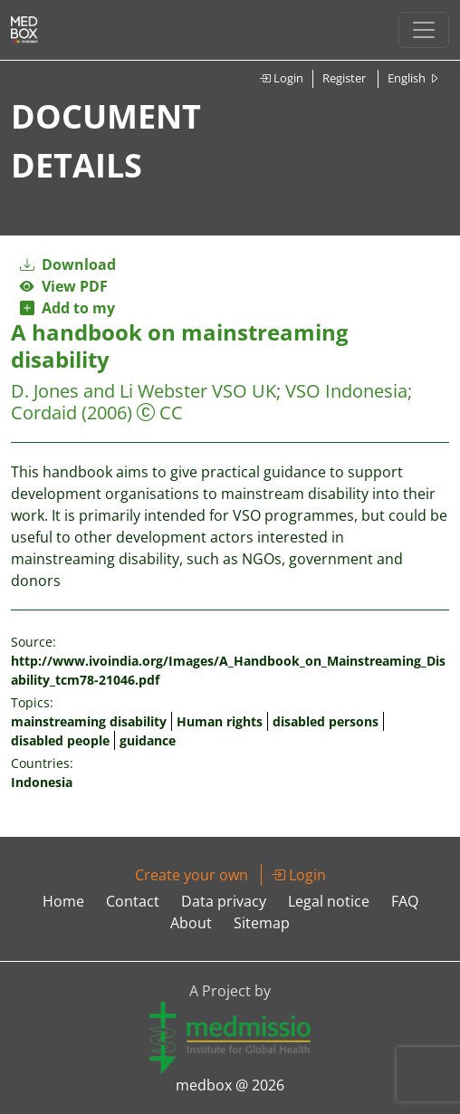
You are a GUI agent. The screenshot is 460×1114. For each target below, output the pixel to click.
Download (68, 264)
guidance (148, 740)
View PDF (64, 286)
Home (63, 901)
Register (344, 78)
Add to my (67, 308)
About (191, 923)
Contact (132, 901)
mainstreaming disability (89, 721)
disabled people (60, 740)
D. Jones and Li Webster (109, 391)
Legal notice (328, 901)
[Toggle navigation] (423, 30)
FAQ (404, 901)
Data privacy (223, 901)
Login (281, 78)
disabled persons (326, 721)
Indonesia (41, 782)
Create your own (191, 875)
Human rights (220, 721)
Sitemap (262, 923)
